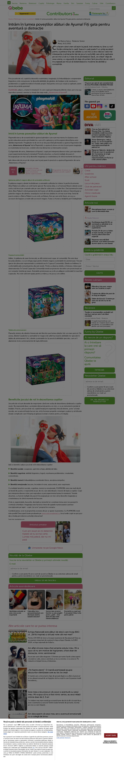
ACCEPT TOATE (111, 735)
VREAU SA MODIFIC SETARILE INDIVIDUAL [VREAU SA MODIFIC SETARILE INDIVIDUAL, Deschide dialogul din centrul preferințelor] (110, 741)
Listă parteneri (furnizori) (63, 738)
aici (34, 747)
